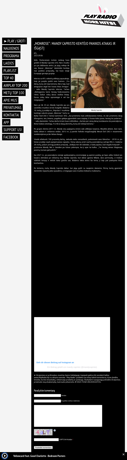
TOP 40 (9, 77)
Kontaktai (11, 115)
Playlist (10, 70)
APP (6, 122)
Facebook (11, 137)
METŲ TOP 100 (14, 92)
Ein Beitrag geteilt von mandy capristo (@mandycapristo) (72, 367)
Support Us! (13, 129)
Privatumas (12, 107)
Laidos (9, 63)
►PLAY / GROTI (14, 41)
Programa (11, 55)
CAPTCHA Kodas (65, 439)
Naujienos (11, 48)
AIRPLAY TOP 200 (15, 85)
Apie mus (10, 100)
